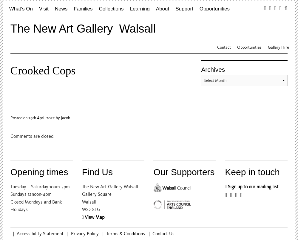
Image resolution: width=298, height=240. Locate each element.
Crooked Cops (43, 70)
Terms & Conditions (125, 233)
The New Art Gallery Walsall (83, 28)
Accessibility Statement (40, 233)
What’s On (21, 9)
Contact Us (163, 233)
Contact (224, 47)
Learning (140, 9)
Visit (44, 9)
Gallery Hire (278, 47)
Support (184, 9)
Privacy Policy (85, 233)
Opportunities (215, 9)
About (162, 9)
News (61, 9)
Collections (111, 9)
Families (83, 9)
